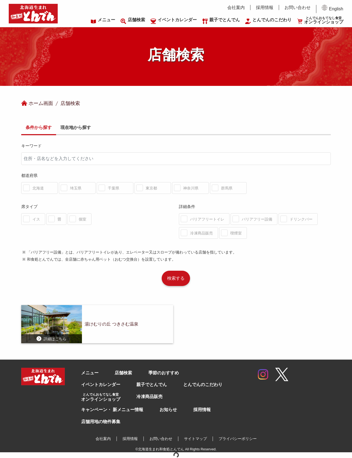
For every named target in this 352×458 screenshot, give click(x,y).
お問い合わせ (297, 7)
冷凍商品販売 (201, 233)
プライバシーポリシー (238, 438)
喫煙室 (236, 233)
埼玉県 (75, 188)
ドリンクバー (301, 219)
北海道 (38, 188)
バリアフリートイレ (207, 219)
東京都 (151, 188)
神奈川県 (190, 188)
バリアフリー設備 (257, 219)
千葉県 (113, 188)
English (332, 8)
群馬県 (226, 188)
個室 (82, 219)
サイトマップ (195, 438)
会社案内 (236, 7)
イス (36, 219)
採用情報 (264, 7)
